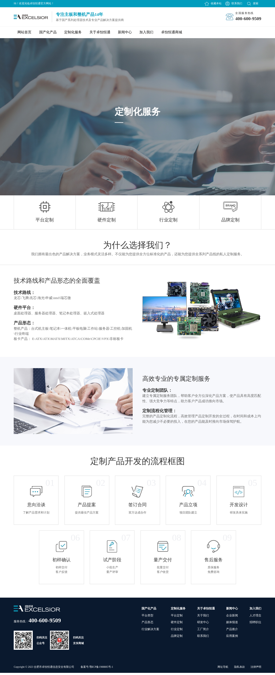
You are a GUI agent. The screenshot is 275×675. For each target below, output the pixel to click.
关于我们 (203, 617)
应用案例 (232, 638)
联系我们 (236, 3)
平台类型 (147, 617)
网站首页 (24, 32)
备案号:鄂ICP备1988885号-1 (97, 668)
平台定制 (177, 617)
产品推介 (232, 631)
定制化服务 (73, 32)
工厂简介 (203, 631)
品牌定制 (177, 638)
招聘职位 (255, 624)
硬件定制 (177, 624)
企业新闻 (232, 617)
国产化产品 (48, 32)
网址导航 (223, 668)
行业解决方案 (150, 631)
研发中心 (203, 624)
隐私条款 (239, 668)
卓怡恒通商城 (171, 32)
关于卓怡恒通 (99, 32)
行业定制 (177, 631)
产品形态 (147, 624)
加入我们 (146, 32)
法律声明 (256, 668)
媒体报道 (232, 624)
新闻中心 (125, 32)
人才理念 (255, 617)
